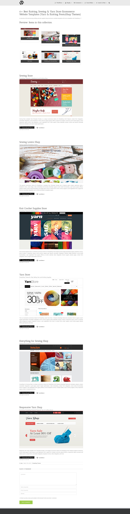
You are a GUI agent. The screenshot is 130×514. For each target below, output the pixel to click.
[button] (109, 3)
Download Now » (26, 127)
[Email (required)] (48, 490)
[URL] (48, 493)
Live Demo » (41, 127)
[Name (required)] (48, 487)
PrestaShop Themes (36, 463)
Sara (22, 463)
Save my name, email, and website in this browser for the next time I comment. (39, 498)
